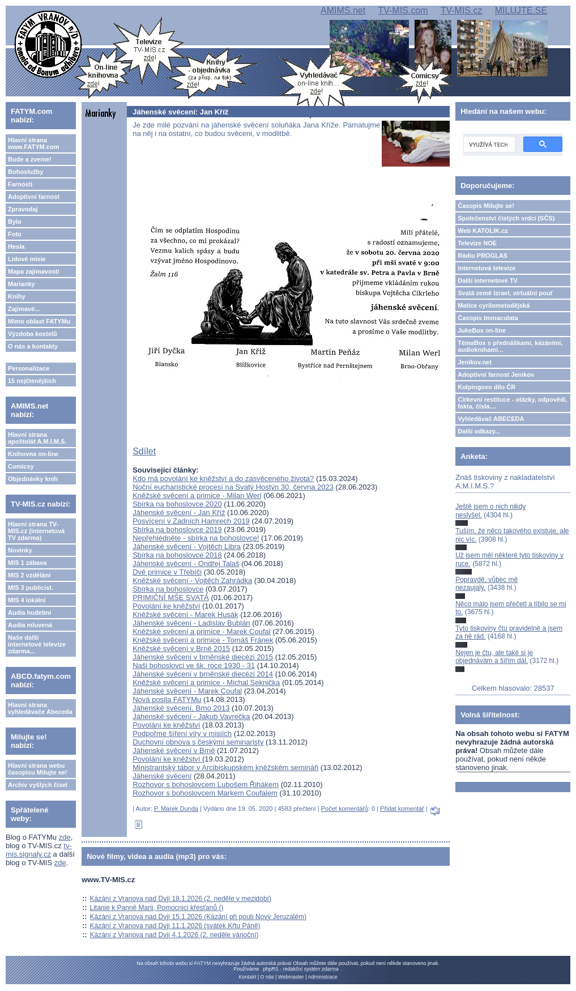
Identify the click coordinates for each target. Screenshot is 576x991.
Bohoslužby (25, 171)
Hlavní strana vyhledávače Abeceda (40, 708)
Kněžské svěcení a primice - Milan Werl (197, 495)
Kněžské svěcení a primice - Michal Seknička (206, 682)
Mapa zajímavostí (33, 271)
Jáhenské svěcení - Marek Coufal (187, 691)
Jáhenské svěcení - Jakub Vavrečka (191, 716)
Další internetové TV (488, 280)
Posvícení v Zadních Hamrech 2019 (191, 521)
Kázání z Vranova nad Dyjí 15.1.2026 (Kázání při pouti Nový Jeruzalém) (198, 917)
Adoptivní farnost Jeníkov (496, 374)
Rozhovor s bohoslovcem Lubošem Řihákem (206, 784)
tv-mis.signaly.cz (39, 849)
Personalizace (28, 368)
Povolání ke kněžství (166, 606)
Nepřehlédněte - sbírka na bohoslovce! (196, 538)
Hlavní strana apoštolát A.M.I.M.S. (37, 438)
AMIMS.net (343, 10)
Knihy (16, 296)
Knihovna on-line (33, 453)
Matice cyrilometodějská (494, 305)
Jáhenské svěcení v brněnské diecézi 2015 (203, 657)
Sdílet (144, 451)
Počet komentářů (344, 808)
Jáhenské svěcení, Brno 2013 (181, 708)
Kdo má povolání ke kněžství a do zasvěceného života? (223, 478)
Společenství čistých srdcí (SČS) (506, 218)
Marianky (21, 283)
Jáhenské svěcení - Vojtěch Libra (187, 546)
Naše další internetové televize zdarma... (37, 644)
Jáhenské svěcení (162, 776)
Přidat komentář (402, 808)
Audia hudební (29, 612)
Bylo (15, 221)
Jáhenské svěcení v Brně (174, 750)
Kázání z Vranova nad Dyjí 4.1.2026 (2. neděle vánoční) (174, 935)
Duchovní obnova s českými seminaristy (198, 742)
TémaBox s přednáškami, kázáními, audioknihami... (510, 346)
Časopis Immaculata (488, 317)
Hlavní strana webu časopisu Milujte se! (37, 769)
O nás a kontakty (33, 346)
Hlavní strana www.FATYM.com (33, 143)
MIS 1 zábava (27, 562)
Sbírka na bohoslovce (168, 589)
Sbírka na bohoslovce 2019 (177, 529)
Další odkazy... (479, 431)
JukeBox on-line (482, 330)
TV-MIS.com (403, 10)
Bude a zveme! (30, 159)
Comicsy (21, 466)
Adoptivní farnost (33, 196)
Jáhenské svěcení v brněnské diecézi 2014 (203, 674)
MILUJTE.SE (521, 10)
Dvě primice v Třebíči (167, 572)
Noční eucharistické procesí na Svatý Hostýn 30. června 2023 (233, 487)
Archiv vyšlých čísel (37, 784)
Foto (15, 234)
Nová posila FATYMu (167, 699)
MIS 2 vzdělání (29, 575)
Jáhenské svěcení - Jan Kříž (179, 512)
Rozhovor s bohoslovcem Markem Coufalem (205, 793)
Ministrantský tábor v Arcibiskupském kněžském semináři (225, 767)
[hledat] (488, 144)
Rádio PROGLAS (482, 255)
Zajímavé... (24, 308)
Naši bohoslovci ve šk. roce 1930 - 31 (194, 665)
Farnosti (20, 184)
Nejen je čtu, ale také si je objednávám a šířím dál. (494, 657)
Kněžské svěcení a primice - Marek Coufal (201, 631)
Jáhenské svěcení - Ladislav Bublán (191, 623)
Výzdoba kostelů (32, 333)
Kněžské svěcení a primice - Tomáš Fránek (203, 640)
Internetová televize (486, 268)
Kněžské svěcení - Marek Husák (185, 614)
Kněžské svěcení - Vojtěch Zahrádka (192, 580)
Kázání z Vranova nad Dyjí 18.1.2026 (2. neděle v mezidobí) (180, 899)
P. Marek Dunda (176, 808)
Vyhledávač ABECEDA (491, 418)
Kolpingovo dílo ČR (486, 387)
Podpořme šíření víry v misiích (182, 733)
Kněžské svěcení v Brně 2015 (181, 648)
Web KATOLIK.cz (483, 230)
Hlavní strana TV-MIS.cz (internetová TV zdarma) (36, 531)
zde (65, 837)
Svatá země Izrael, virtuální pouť (505, 293)
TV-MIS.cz (462, 10)
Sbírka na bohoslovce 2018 (177, 555)
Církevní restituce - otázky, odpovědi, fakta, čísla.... (513, 403)
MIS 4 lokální (27, 600)
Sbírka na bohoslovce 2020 (177, 504)
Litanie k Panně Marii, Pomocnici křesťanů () (157, 908)
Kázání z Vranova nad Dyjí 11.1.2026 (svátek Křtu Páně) (175, 926)
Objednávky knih (33, 478)
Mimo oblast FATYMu (39, 321)
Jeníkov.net (475, 362)
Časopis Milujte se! (486, 205)
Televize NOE (477, 243)
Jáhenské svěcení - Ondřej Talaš (186, 563)
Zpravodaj (23, 209)
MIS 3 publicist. (30, 587)
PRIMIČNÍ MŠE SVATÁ (171, 597)
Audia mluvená (30, 625)
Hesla (16, 246)
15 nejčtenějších (32, 380)
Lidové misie (27, 259)
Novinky (20, 550)
